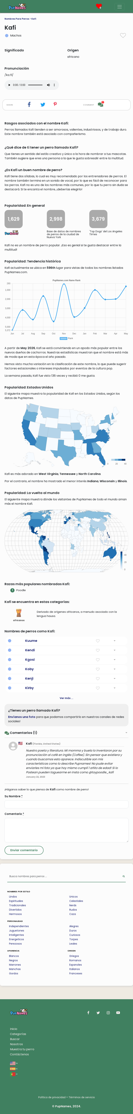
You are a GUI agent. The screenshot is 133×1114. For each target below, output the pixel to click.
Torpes (73, 939)
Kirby (29, 688)
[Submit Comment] (24, 850)
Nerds (72, 905)
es (13, 1068)
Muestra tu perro (22, 1049)
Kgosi (30, 659)
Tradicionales (17, 905)
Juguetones (16, 930)
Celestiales (76, 901)
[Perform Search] (124, 876)
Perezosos (15, 943)
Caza (72, 914)
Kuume (31, 640)
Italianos (74, 969)
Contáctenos (19, 1054)
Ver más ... (66, 698)
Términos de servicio (82, 1097)
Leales (73, 943)
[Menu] (119, 6)
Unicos (73, 896)
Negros (13, 960)
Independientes (19, 926)
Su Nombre (14, 796)
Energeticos (16, 939)
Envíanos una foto (21, 717)
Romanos (75, 960)
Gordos (13, 973)
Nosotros (16, 1044)
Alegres (74, 926)
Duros (73, 930)
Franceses (75, 973)
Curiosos (74, 935)
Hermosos (15, 914)
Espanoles (75, 965)
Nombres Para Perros (17, 18)
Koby (29, 669)
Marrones (15, 965)
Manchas (15, 969)
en (14, 1063)
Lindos (13, 896)
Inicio (13, 1029)
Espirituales (16, 901)
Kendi (30, 650)
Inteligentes (16, 935)
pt (14, 1073)
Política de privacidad (52, 1097)
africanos (18, 615)
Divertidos (15, 910)
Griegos (74, 956)
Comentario (14, 814)
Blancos (14, 956)
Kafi (33, 18)
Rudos (73, 910)
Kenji (29, 678)
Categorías (18, 1034)
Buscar (15, 1039)
